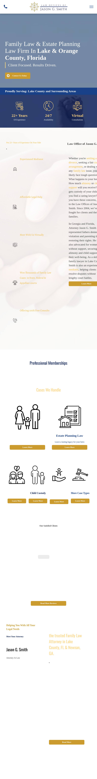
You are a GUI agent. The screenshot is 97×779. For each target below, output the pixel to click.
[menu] (91, 7)
